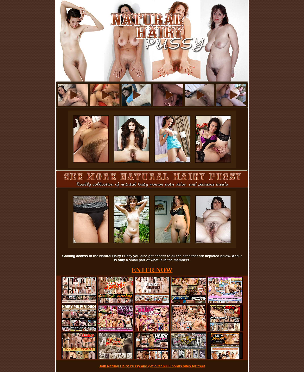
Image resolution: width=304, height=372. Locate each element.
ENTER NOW (152, 269)
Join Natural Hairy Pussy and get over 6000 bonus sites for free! (152, 366)
